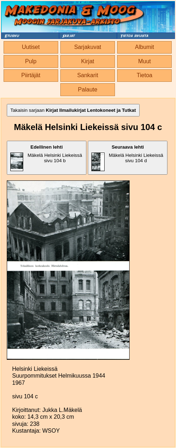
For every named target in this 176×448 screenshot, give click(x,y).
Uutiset (31, 47)
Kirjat (87, 61)
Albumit (144, 47)
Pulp (30, 61)
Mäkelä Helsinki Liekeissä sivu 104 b (46, 157)
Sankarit (87, 75)
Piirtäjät (30, 75)
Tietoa (144, 75)
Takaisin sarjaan (73, 110)
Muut (144, 61)
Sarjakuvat (87, 47)
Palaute (87, 89)
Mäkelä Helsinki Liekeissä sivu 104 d (127, 157)
